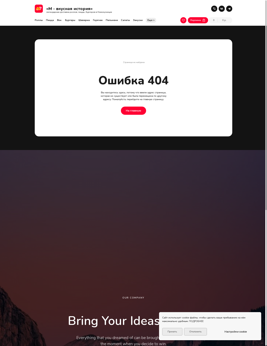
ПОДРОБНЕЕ (196, 321)
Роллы (39, 20)
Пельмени (112, 20)
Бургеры (70, 20)
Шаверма (84, 20)
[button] (214, 9)
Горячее (98, 20)
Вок (59, 20)
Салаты (125, 20)
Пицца (50, 20)
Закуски (138, 20)
